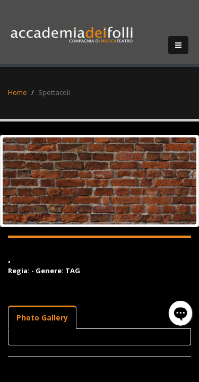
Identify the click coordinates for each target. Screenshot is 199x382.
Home (17, 92)
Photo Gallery (42, 317)
